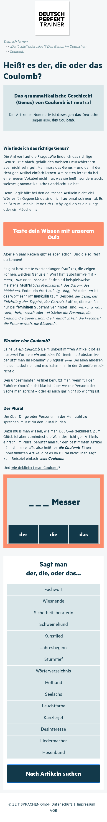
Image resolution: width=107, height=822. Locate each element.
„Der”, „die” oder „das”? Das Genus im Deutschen (48, 47)
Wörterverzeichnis (53, 671)
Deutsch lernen (16, 42)
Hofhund (53, 682)
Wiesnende (53, 601)
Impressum (86, 804)
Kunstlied (53, 636)
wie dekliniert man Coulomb (34, 468)
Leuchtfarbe (53, 706)
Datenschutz (62, 804)
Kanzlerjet (53, 717)
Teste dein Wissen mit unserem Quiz (53, 234)
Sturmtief (53, 659)
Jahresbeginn (54, 648)
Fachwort (53, 589)
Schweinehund (53, 624)
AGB (53, 811)
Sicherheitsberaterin (53, 613)
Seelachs (53, 694)
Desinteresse (53, 729)
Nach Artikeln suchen (53, 773)
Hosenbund (53, 752)
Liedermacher (53, 741)
